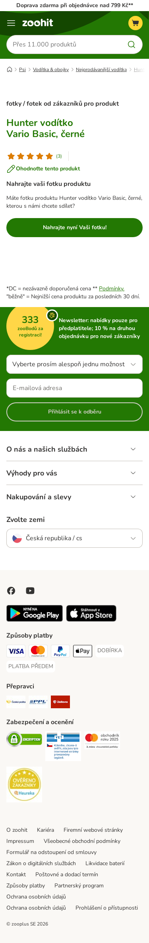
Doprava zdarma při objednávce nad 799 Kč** (74, 5)
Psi (22, 69)
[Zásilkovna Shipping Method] (60, 703)
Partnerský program (79, 885)
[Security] (24, 740)
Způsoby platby (25, 885)
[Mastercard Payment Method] (38, 652)
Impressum (20, 841)
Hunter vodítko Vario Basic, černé (45, 128)
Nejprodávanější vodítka (101, 69)
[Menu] (11, 23)
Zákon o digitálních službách (41, 863)
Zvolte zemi (25, 519)
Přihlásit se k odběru (74, 411)
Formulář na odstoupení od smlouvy (51, 852)
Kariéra (45, 830)
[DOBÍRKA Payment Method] (109, 651)
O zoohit (16, 830)
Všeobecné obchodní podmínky (82, 841)
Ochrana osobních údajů (36, 896)
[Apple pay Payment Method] (82, 652)
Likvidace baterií (104, 863)
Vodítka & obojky (51, 69)
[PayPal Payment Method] (60, 652)
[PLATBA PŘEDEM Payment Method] (30, 667)
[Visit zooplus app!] (34, 620)
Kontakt (16, 874)
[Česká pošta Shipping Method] (15, 703)
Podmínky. (111, 288)
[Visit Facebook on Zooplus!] (11, 590)
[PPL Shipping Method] (38, 703)
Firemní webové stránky (93, 830)
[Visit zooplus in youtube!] (30, 590)
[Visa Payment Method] (15, 652)
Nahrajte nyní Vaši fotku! (74, 227)
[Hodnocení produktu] (34, 156)
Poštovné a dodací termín (66, 874)
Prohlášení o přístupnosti (106, 908)
